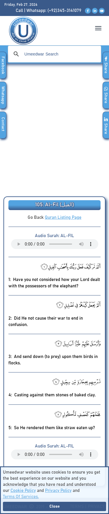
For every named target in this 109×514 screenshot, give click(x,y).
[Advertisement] (54, 131)
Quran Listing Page (63, 217)
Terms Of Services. (21, 497)
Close (54, 506)
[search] (53, 54)
